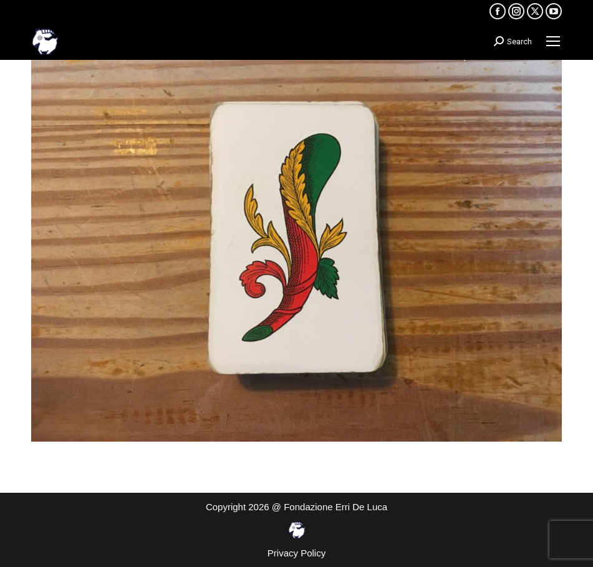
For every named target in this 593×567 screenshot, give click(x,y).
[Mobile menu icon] (553, 41)
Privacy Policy (296, 553)
